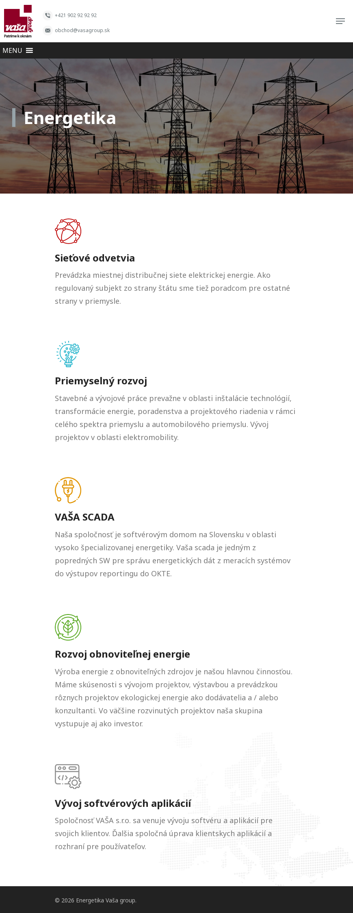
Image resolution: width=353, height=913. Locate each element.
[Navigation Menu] (340, 21)
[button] (12, 50)
